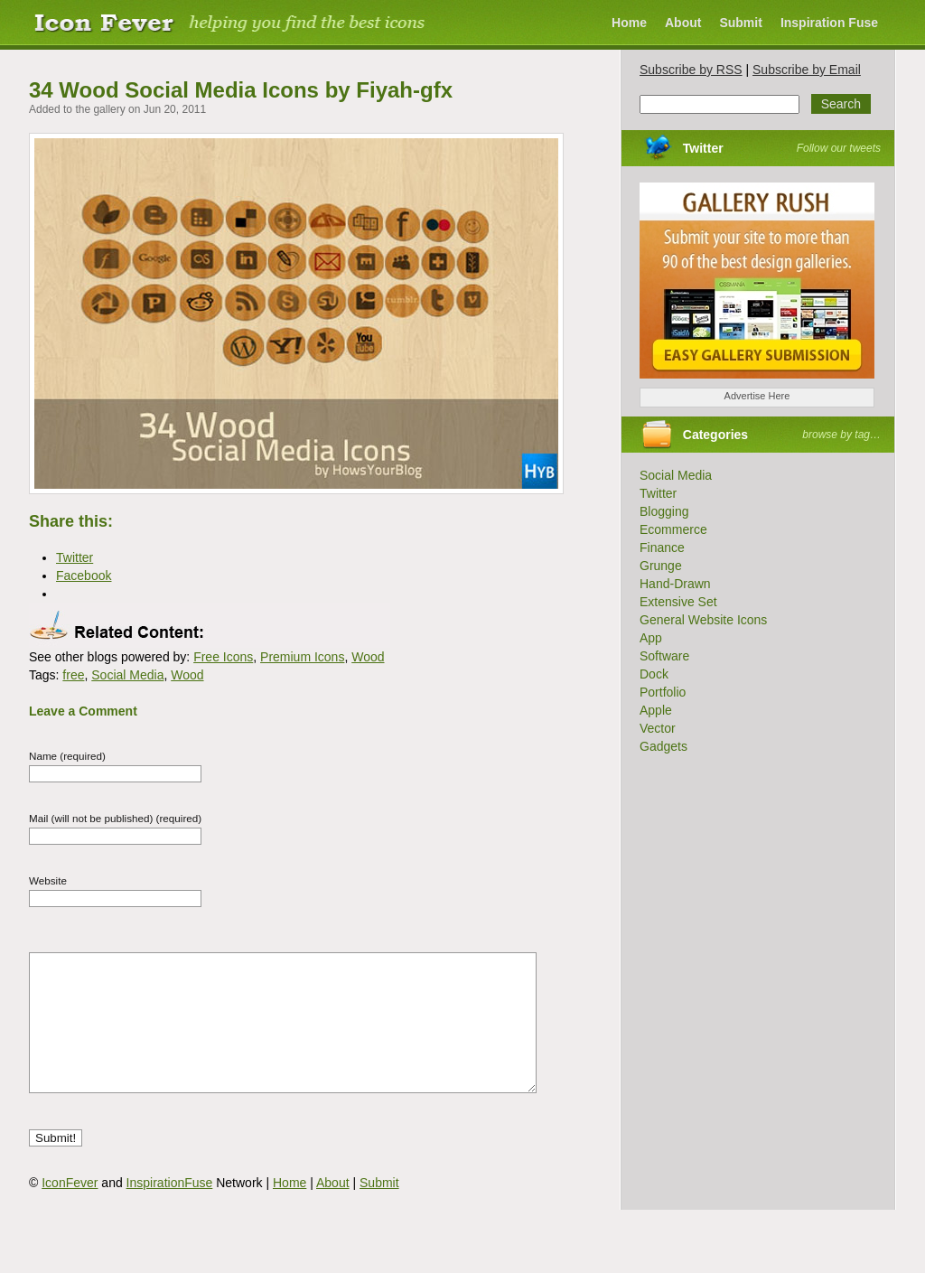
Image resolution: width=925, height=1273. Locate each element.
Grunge (661, 565)
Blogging (664, 511)
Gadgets (663, 746)
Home (629, 22)
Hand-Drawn (675, 583)
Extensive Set (678, 601)
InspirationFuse (169, 1210)
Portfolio (663, 692)
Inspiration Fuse (829, 22)
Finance (662, 547)
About (683, 22)
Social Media (127, 675)
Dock (654, 674)
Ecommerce (673, 529)
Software (664, 656)
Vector (658, 728)
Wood (367, 657)
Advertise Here (757, 395)
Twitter (703, 148)
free (73, 675)
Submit (740, 22)
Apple (656, 710)
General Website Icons (703, 620)
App (651, 638)
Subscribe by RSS (691, 69)
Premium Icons (302, 657)
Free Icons (223, 657)
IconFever (70, 1210)
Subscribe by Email (806, 69)
